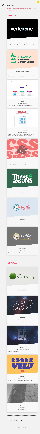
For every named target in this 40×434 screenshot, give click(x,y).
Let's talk (15, 10)
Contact (12, 5)
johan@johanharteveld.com (19, 420)
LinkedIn (25, 422)
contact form (16, 422)
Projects (8, 5)
